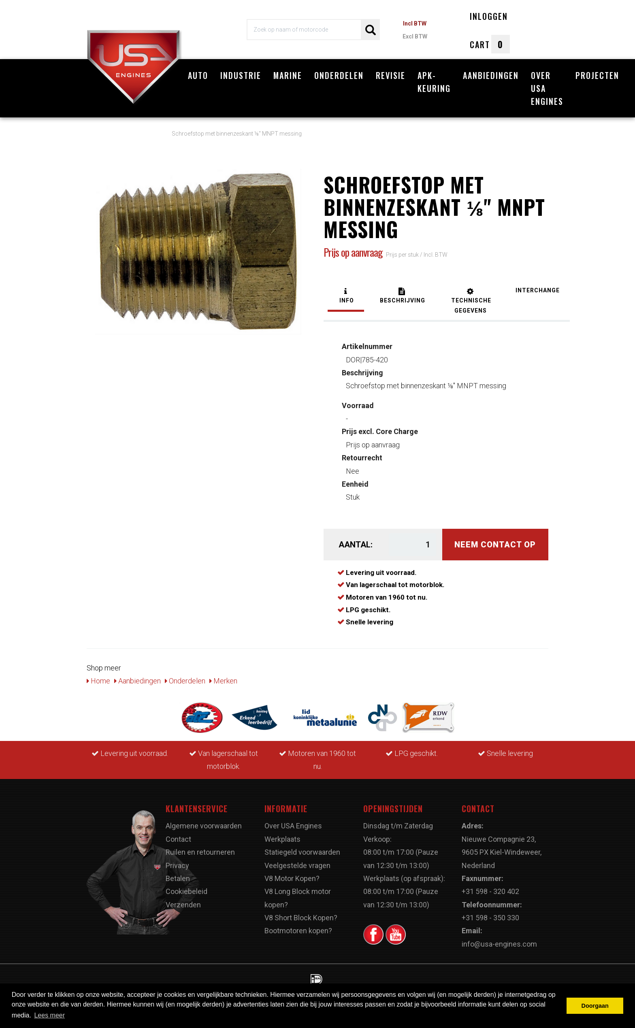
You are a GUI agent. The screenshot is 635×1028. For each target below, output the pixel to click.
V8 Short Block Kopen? (300, 917)
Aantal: (356, 544)
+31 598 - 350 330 (490, 917)
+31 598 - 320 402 (490, 891)
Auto (198, 75)
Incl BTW (414, 23)
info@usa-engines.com (499, 944)
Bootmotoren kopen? (298, 930)
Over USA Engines (547, 88)
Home (98, 681)
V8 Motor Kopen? (292, 878)
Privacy (177, 865)
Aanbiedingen (491, 75)
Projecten (597, 75)
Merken (223, 681)
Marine (287, 75)
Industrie (240, 75)
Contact (178, 839)
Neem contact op (495, 544)
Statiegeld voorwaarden (302, 852)
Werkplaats (282, 839)
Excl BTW (415, 36)
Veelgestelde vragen (297, 865)
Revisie (390, 75)
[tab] (346, 296)
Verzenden (183, 904)
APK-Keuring (434, 81)
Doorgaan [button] (595, 1005)
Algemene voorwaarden (204, 826)
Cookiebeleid (186, 891)
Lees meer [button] (49, 1015)
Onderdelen (339, 75)
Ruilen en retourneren (200, 852)
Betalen (178, 878)
